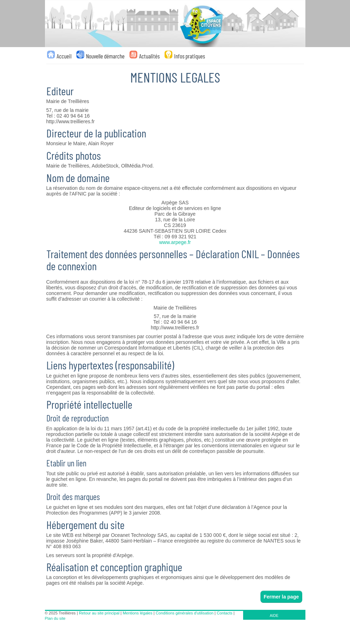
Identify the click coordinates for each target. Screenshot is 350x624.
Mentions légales (138, 613)
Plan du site (55, 618)
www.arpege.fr (175, 242)
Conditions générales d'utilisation (184, 613)
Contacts (224, 613)
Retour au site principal (99, 613)
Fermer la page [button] (281, 597)
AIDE (274, 615)
